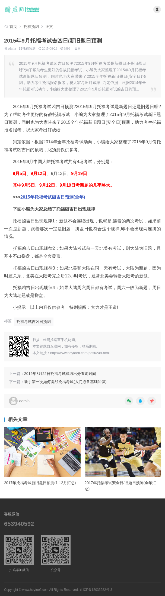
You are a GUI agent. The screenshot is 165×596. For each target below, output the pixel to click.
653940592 (19, 523)
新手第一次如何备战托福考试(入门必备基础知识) (65, 382)
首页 (13, 26)
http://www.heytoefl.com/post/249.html (80, 353)
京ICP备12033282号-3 (96, 590)
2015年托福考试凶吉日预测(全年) (52, 197)
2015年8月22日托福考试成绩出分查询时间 (60, 373)
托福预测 (31, 26)
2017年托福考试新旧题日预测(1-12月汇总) (40, 483)
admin (12, 48)
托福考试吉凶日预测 (34, 321)
